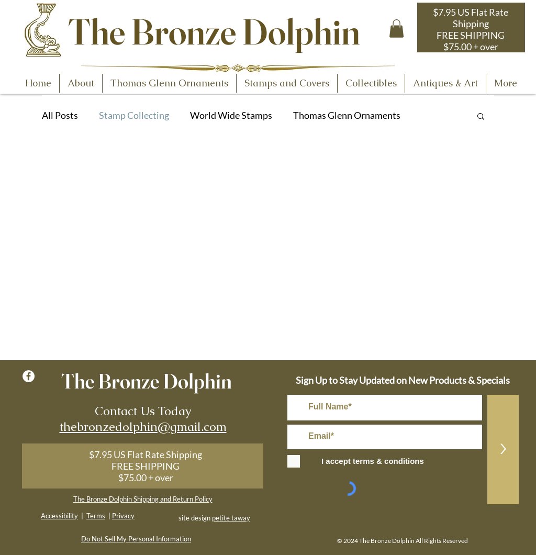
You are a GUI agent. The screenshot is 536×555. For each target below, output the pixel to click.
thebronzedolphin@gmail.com (143, 427)
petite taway (231, 518)
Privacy (123, 516)
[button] (396, 28)
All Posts (60, 115)
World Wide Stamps (231, 115)
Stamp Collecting (134, 115)
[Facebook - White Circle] (29, 376)
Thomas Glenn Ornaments (346, 115)
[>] (503, 449)
